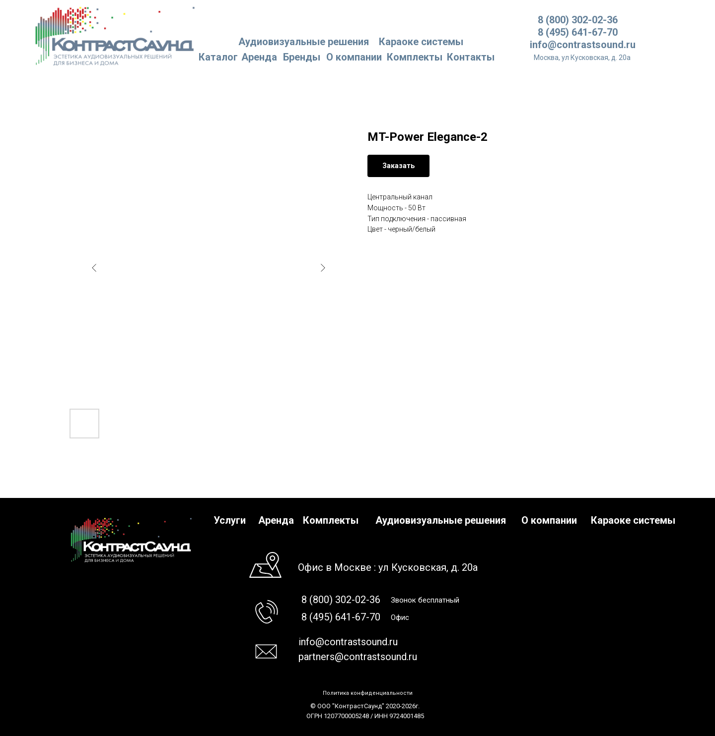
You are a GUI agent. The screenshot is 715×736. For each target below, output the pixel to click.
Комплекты (414, 57)
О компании (354, 57)
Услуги (230, 520)
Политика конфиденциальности (368, 693)
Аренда (259, 57)
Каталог (218, 57)
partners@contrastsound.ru (357, 657)
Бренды (301, 57)
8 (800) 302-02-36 (578, 20)
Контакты (471, 57)
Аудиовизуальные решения (440, 520)
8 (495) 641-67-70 (578, 32)
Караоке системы (421, 42)
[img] (115, 35)
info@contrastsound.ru (583, 45)
